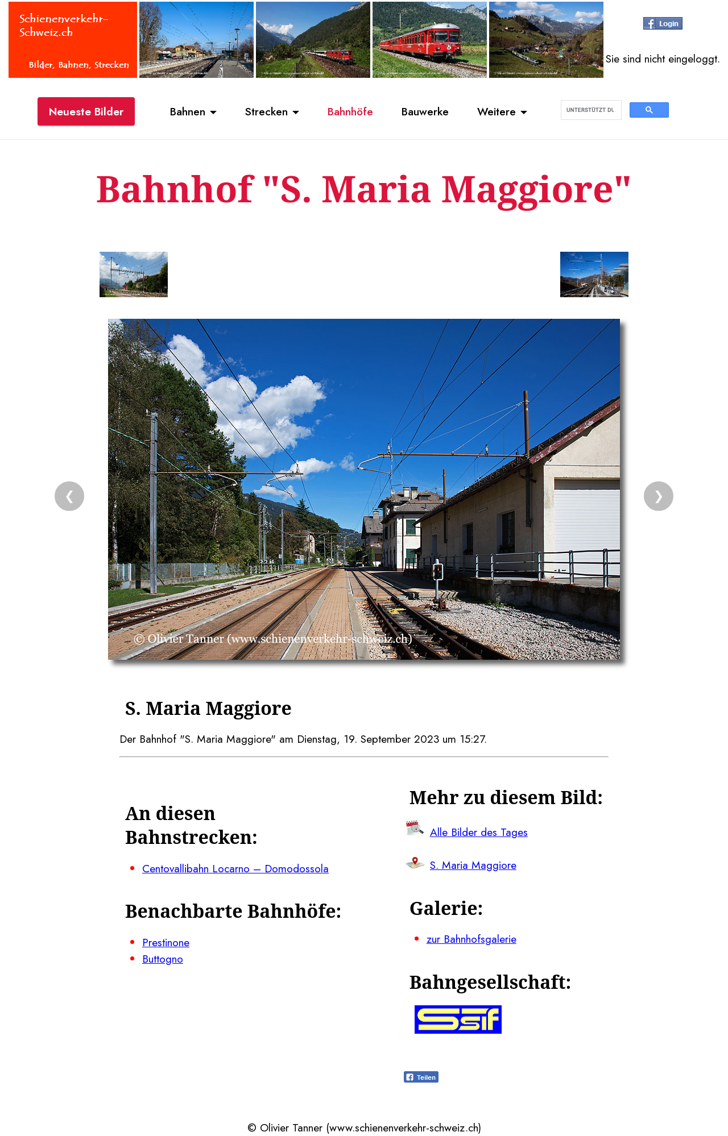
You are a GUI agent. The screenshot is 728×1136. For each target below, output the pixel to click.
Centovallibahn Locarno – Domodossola (235, 868)
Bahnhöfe (350, 111)
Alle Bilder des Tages (479, 832)
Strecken (266, 111)
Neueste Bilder (86, 111)
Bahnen (187, 111)
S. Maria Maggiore (473, 865)
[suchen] (590, 110)
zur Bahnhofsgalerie (471, 939)
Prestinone (165, 942)
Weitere (496, 111)
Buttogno (162, 959)
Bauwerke (425, 111)
